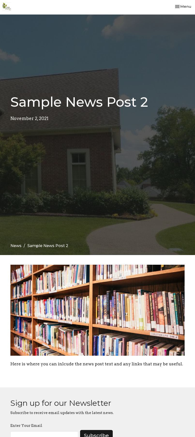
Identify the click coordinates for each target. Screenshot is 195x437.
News (16, 245)
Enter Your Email (26, 425)
